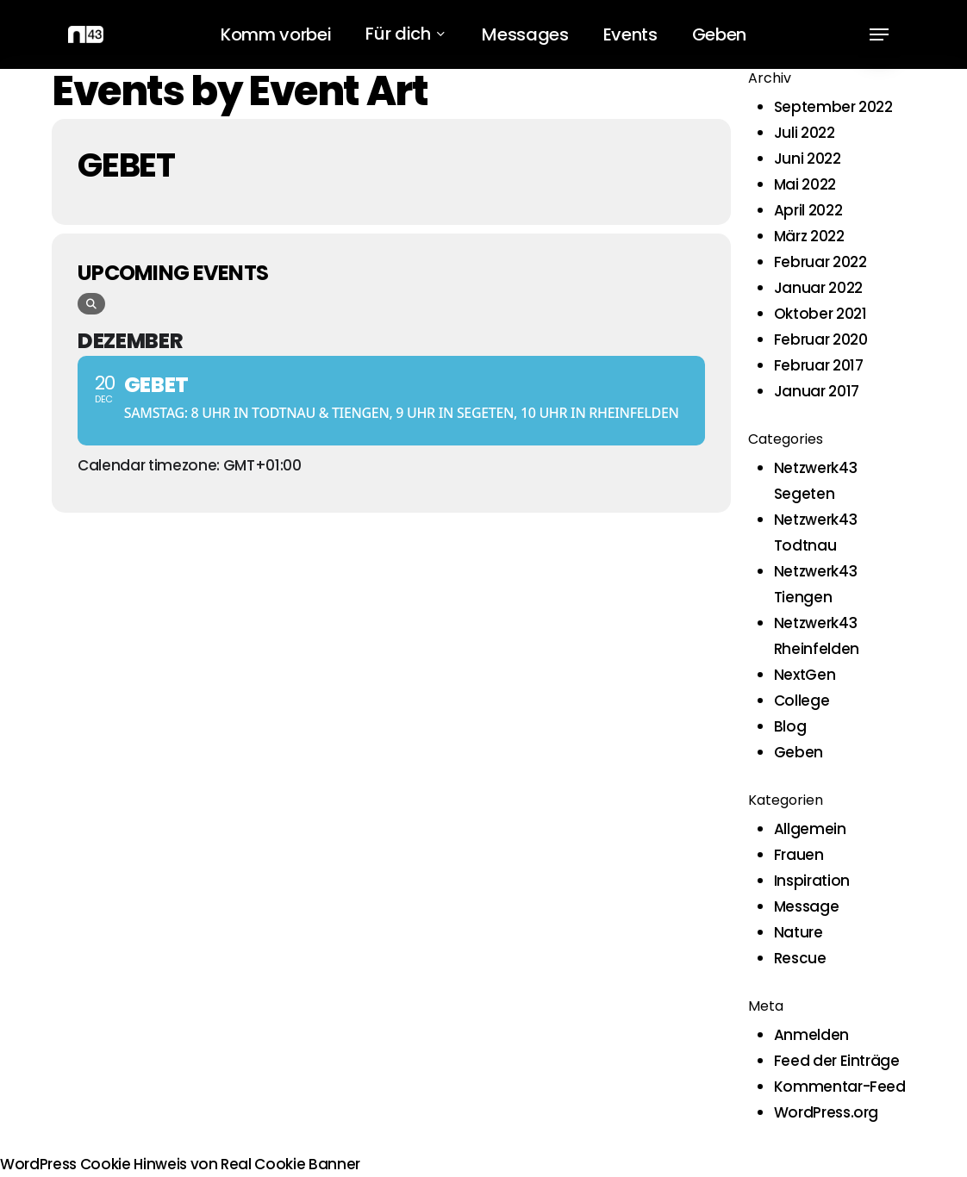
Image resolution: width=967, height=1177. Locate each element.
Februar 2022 (820, 262)
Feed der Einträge (837, 1060)
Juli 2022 (804, 132)
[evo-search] (91, 303)
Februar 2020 (821, 339)
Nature (798, 932)
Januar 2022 (818, 287)
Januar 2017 (816, 391)
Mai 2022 (805, 184)
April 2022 (808, 210)
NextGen (805, 674)
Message (806, 906)
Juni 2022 (807, 158)
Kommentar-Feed (840, 1086)
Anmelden (811, 1034)
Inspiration (812, 880)
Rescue (800, 958)
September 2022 (833, 107)
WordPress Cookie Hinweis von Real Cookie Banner (180, 1164)
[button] (879, 35)
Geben (798, 752)
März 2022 (809, 236)
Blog (790, 726)
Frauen (799, 854)
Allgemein (810, 829)
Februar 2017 (819, 365)
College (802, 700)
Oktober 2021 (820, 313)
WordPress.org (826, 1112)
